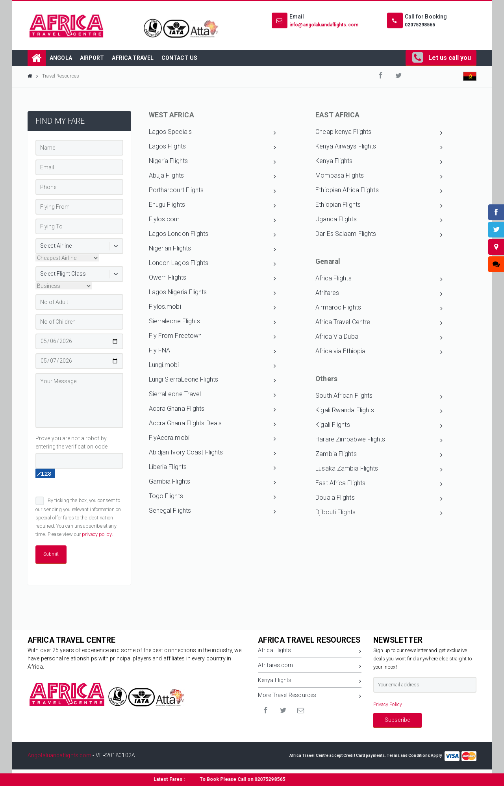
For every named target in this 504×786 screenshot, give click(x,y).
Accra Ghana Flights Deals (212, 424)
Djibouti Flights (379, 513)
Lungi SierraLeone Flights (212, 380)
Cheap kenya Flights (379, 132)
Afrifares (379, 293)
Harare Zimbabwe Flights (379, 440)
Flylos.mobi (212, 307)
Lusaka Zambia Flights (379, 469)
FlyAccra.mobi (212, 438)
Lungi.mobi (212, 366)
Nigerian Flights (212, 249)
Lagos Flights (212, 147)
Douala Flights (379, 498)
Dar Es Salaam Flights (379, 234)
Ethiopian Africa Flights (379, 191)
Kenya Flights (379, 162)
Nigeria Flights (212, 162)
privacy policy (96, 534)
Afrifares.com (309, 666)
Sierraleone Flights (212, 322)
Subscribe (397, 720)
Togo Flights (212, 497)
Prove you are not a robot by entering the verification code (71, 442)
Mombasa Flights (379, 176)
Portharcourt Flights (212, 191)
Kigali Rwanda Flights (379, 411)
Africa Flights (379, 279)
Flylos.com (212, 220)
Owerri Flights (212, 278)
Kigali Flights (379, 425)
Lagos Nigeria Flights (212, 293)
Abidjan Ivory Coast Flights (212, 453)
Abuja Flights (212, 176)
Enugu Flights (212, 205)
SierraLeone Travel (212, 395)
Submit (51, 554)
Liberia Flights (212, 468)
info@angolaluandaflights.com (323, 25)
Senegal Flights (212, 511)
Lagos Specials (212, 132)
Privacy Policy (387, 704)
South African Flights (379, 396)
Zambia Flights (379, 455)
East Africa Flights (379, 484)
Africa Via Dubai (379, 337)
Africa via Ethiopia (379, 352)
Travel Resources (60, 76)
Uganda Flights (379, 220)
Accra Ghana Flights (212, 409)
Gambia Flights (212, 482)
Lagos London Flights (212, 234)
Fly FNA (212, 351)
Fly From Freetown (212, 336)
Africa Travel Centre (379, 323)
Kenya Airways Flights (379, 147)
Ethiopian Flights (379, 205)
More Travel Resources (309, 696)
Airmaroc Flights (379, 308)
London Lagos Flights (212, 264)
